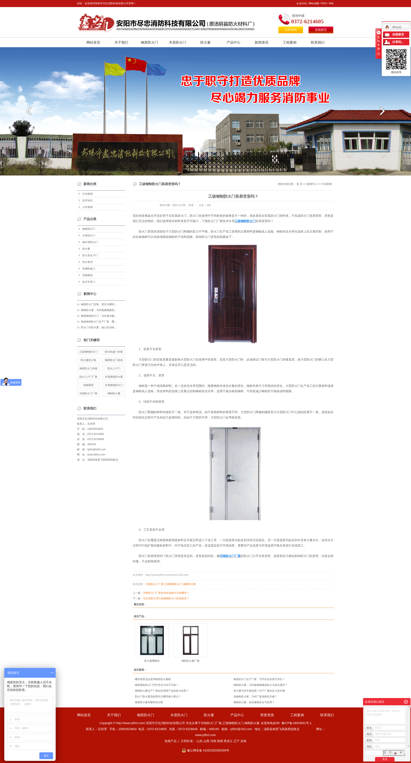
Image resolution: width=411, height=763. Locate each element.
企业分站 (301, 3)
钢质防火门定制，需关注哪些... (98, 304)
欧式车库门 (88, 281)
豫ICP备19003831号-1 (296, 723)
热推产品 (171, 741)
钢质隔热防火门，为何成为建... (98, 315)
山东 (200, 741)
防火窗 (205, 42)
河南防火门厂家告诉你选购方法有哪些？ (166, 592)
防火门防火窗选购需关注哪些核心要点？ (158, 696)
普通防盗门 (88, 268)
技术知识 (87, 200)
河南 (213, 741)
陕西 (220, 741)
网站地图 (314, 3)
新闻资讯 (261, 42)
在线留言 (321, 29)
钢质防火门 (149, 42)
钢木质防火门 (90, 242)
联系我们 (318, 42)
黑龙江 (228, 741)
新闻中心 (312, 184)
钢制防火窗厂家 (191, 660)
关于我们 (121, 42)
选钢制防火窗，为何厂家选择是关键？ (255, 696)
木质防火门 (177, 42)
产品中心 (233, 42)
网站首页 (93, 42)
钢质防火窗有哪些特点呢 (149, 702)
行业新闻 (87, 193)
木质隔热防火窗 (114, 376)
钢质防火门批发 (114, 360)
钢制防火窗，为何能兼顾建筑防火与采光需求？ (260, 684)
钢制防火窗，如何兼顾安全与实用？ (254, 702)
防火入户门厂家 (88, 376)
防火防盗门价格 (114, 351)
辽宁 (237, 741)
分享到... (398, 42)
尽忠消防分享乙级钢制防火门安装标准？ (166, 598)
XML (331, 3)
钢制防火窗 (113, 393)
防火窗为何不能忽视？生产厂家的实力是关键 (259, 690)
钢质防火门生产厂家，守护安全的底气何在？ (259, 679)
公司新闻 (87, 207)
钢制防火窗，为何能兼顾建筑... (98, 310)
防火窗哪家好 (152, 660)
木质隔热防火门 (114, 385)
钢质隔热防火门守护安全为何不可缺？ (157, 684)
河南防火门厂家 (88, 393)
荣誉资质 (267, 715)
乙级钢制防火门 (88, 351)
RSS (324, 3)
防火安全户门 (90, 255)
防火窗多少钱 (88, 360)
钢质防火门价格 (88, 368)
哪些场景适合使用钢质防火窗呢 (153, 679)
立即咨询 (291, 29)
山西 (206, 741)
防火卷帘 (87, 262)
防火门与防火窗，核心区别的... (98, 327)
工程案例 (289, 42)
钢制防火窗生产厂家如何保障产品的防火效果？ (162, 690)
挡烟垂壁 (87, 275)
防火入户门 (113, 368)
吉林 (243, 741)
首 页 (299, 184)
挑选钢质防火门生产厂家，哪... (98, 321)
